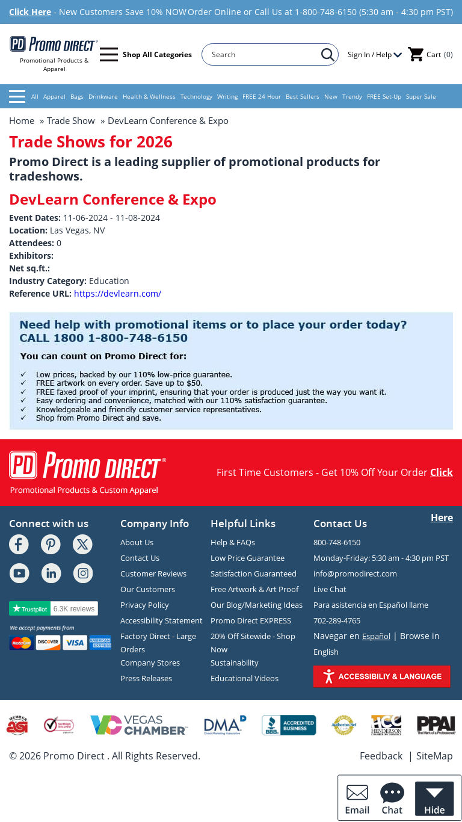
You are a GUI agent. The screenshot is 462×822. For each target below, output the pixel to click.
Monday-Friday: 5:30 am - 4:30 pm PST (381, 557)
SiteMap (434, 755)
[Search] (264, 54)
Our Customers (147, 589)
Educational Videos (245, 678)
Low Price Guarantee (248, 557)
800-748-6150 (336, 542)
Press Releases (146, 678)
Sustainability (235, 662)
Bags (77, 96)
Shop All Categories (146, 54)
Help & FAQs (233, 542)
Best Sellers (302, 96)
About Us (136, 542)
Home (21, 120)
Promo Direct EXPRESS (251, 620)
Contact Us (139, 557)
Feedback (381, 755)
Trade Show (71, 120)
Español (376, 636)
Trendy (352, 96)
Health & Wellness (149, 96)
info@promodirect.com (355, 573)
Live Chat (329, 589)
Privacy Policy (144, 604)
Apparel (54, 96)
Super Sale (421, 96)
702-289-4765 (336, 620)
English (326, 651)
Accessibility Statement (161, 620)
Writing (227, 96)
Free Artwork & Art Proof (254, 589)
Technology (196, 96)
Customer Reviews (153, 573)
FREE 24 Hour (261, 96)
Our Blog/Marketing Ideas (257, 604)
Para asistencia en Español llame (370, 604)
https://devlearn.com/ (117, 293)
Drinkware (103, 96)
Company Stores (150, 662)
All (23, 96)
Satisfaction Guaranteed (254, 573)
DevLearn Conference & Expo (168, 120)
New (330, 96)
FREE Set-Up (384, 96)
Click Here (30, 11)
